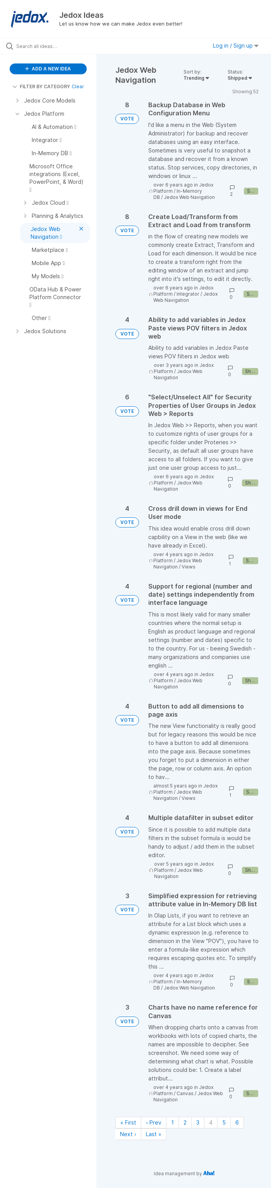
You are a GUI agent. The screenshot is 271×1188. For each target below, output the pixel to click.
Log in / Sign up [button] (236, 45)
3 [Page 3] (197, 1122)
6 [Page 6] (237, 1122)
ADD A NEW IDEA (48, 69)
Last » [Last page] (153, 1134)
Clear (78, 86)
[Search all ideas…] (52, 46)
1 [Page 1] (172, 1122)
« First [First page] (128, 1122)
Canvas (185, 1093)
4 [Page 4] (211, 1122)
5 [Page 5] (224, 1122)
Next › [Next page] (128, 1134)
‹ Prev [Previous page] (153, 1122)
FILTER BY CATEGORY (41, 86)
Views (189, 567)
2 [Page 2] (185, 1122)
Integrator (188, 294)
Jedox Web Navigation (189, 197)
